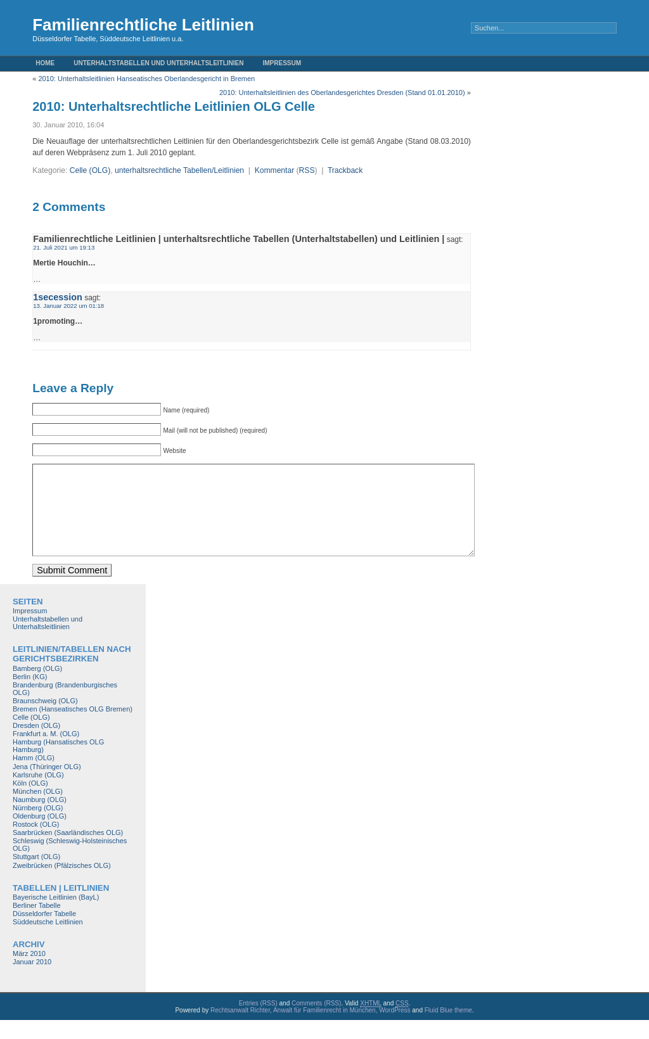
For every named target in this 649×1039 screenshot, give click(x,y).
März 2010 (29, 972)
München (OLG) (38, 810)
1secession (57, 297)
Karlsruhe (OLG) (38, 794)
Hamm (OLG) (34, 777)
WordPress (394, 1029)
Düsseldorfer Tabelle (44, 932)
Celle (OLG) (90, 170)
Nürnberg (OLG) (38, 827)
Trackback (345, 170)
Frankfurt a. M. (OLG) (46, 752)
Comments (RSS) (316, 1022)
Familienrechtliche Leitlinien (143, 24)
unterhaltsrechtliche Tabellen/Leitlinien (179, 170)
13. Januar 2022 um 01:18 (68, 305)
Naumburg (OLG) (40, 818)
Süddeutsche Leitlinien (48, 941)
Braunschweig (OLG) (45, 719)
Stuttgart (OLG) (36, 875)
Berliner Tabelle (37, 924)
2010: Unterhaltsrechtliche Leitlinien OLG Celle (173, 106)
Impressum (282, 63)
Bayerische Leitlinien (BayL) (56, 916)
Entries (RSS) (258, 1022)
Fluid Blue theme (448, 1029)
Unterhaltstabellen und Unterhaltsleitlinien (158, 63)
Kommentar (275, 170)
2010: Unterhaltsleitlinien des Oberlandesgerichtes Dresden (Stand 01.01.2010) (342, 92)
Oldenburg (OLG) (40, 835)
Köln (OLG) (30, 802)
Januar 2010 (32, 981)
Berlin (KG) (30, 695)
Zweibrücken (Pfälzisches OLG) (62, 884)
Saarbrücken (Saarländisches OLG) (68, 851)
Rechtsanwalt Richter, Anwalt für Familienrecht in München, (294, 1029)
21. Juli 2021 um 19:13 (63, 247)
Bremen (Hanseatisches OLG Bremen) (72, 728)
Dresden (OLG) (36, 744)
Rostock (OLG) (36, 843)
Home (45, 63)
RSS (307, 170)
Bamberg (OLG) (37, 687)
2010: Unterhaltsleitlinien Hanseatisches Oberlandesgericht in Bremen (146, 78)
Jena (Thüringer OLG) (47, 785)
